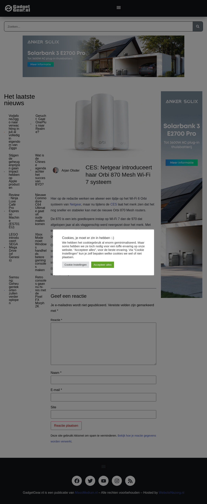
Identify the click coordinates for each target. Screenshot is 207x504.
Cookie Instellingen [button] (75, 264)
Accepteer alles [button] (103, 264)
